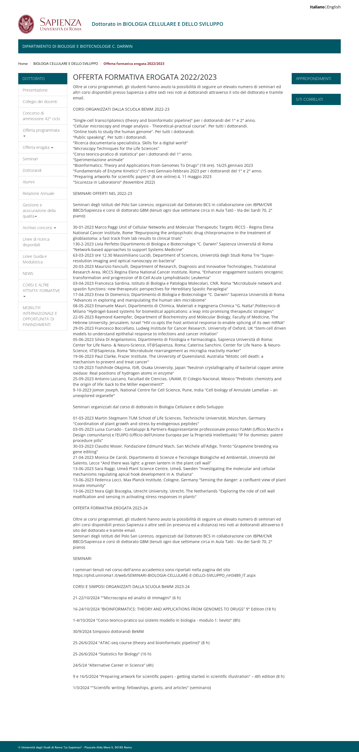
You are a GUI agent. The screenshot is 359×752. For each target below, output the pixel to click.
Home (23, 63)
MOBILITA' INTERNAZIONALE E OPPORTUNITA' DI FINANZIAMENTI (40, 316)
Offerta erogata (38, 147)
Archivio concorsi (39, 227)
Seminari (30, 158)
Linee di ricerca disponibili (36, 241)
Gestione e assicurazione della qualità (39, 210)
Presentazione (35, 90)
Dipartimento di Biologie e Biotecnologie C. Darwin (77, 46)
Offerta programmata (41, 132)
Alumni (28, 181)
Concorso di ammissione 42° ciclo (41, 115)
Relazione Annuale (38, 193)
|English (325, 7)
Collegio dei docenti (40, 101)
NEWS (28, 273)
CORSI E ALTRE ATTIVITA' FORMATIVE (41, 289)
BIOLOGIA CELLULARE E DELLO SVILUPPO (65, 63)
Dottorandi (32, 170)
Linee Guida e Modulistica (35, 259)
